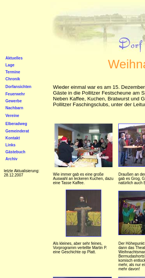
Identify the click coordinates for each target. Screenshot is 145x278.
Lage (9, 65)
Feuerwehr (15, 94)
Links (10, 145)
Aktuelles (13, 58)
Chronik (12, 79)
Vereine (12, 116)
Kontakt (12, 138)
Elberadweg (16, 124)
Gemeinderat (17, 131)
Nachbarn (14, 108)
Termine (12, 72)
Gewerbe (13, 101)
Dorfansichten (18, 87)
